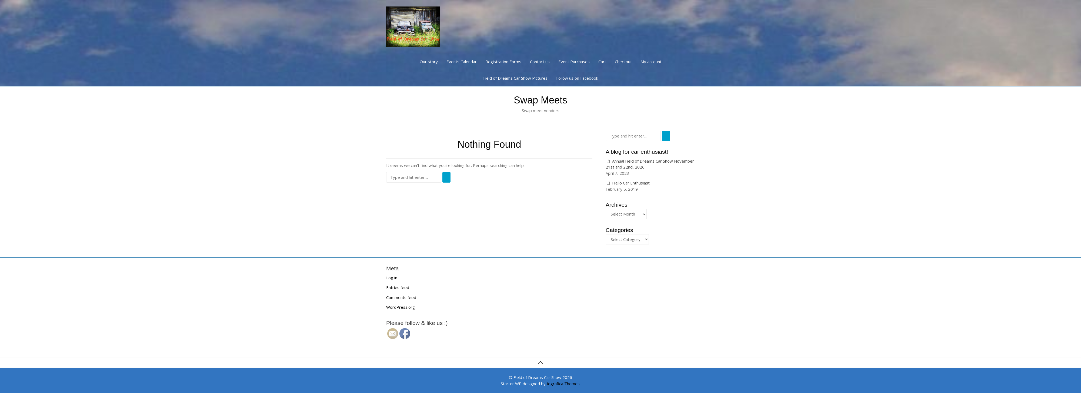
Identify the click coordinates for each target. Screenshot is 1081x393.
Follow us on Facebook (577, 78)
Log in (391, 277)
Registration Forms (503, 61)
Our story (429, 61)
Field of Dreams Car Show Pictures (515, 78)
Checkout (623, 61)
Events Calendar (461, 61)
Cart (602, 61)
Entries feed (397, 287)
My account (651, 61)
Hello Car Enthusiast (631, 183)
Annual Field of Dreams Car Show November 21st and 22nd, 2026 (650, 164)
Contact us (540, 61)
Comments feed (401, 297)
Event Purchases (574, 61)
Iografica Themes (563, 383)
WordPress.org (400, 307)
